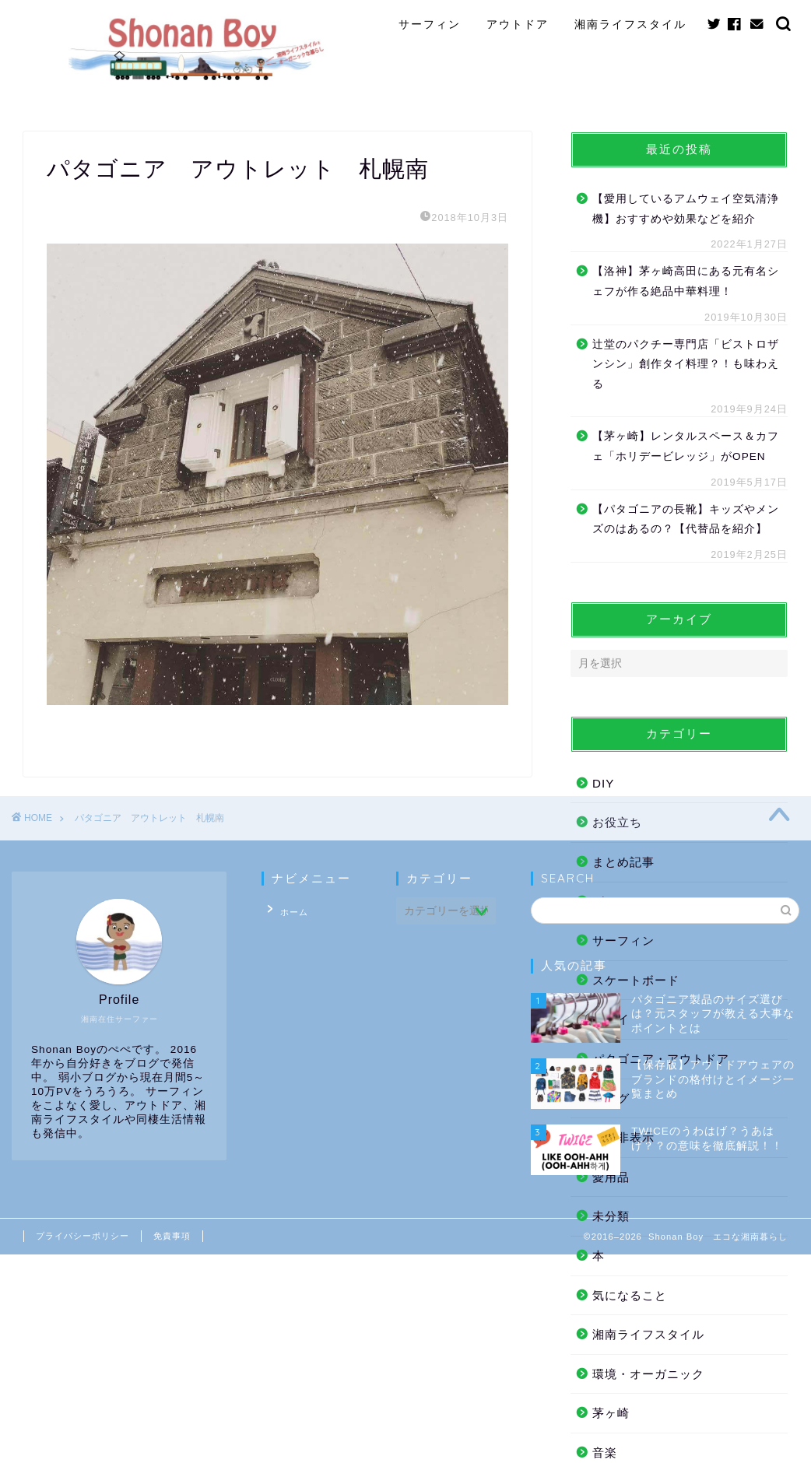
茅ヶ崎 (611, 1412)
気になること (629, 1295)
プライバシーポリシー (82, 1235)
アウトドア (517, 24)
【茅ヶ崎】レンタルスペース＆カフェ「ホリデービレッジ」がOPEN (685, 446)
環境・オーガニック (648, 1374)
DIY (603, 783)
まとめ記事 (623, 861)
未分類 (611, 1216)
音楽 (604, 1452)
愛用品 (611, 1177)
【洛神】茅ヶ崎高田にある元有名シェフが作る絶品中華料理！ (685, 281)
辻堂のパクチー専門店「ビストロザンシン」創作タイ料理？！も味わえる (685, 364)
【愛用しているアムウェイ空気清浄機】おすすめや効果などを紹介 (685, 209)
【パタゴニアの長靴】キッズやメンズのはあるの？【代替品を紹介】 (685, 519)
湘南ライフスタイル (630, 24)
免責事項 (172, 1235)
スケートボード (635, 980)
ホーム (287, 909)
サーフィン (429, 24)
